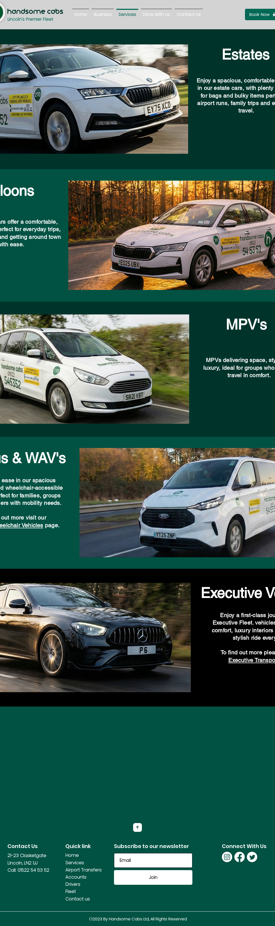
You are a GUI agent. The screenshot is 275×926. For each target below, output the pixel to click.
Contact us (77, 899)
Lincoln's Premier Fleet (30, 19)
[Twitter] (252, 857)
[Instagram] (227, 857)
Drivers (72, 884)
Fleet (70, 891)
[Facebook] (239, 857)
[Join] (153, 877)
